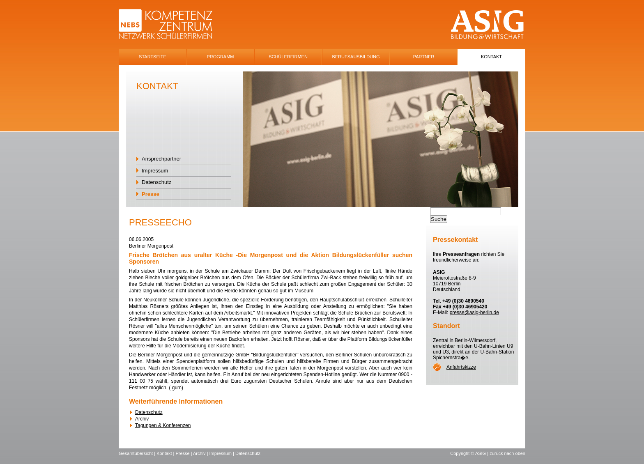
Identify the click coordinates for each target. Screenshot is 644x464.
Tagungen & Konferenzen (163, 425)
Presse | (184, 453)
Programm (220, 56)
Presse (150, 194)
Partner (424, 56)
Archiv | (201, 453)
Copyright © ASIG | (470, 453)
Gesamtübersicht (136, 453)
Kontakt (491, 56)
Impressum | (222, 453)
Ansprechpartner (161, 159)
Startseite (152, 56)
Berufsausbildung (356, 56)
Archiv (142, 419)
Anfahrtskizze (461, 367)
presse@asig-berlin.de (474, 312)
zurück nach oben (507, 453)
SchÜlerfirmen (288, 56)
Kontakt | (165, 453)
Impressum (155, 171)
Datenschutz (156, 182)
